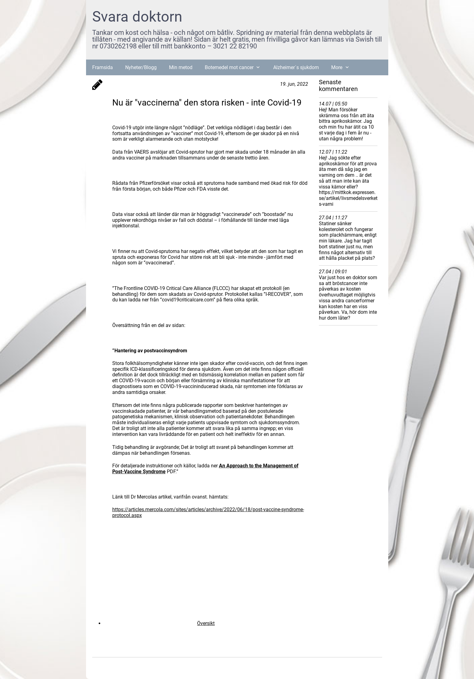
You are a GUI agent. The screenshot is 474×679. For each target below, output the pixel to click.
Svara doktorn (137, 16)
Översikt (206, 623)
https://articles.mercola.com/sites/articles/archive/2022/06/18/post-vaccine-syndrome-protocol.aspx (208, 512)
